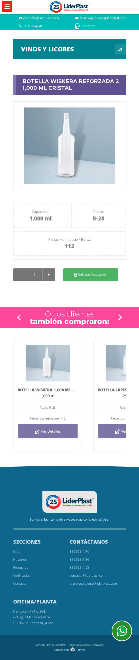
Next (120, 317)
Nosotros (20, 559)
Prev (19, 317)
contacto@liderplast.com (39, 18)
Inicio (17, 551)
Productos (20, 567)
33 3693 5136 (79, 559)
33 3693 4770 (30, 26)
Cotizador (85, 26)
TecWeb (80, 649)
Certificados (21, 575)
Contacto (20, 583)
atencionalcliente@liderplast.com (100, 18)
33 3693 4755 (79, 567)
